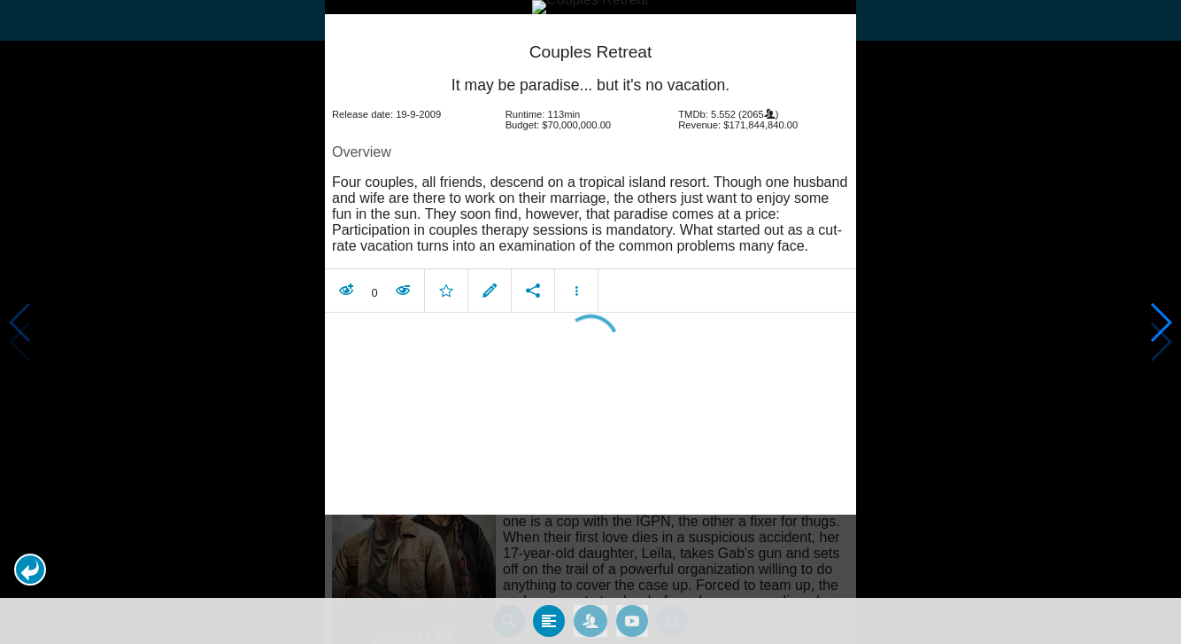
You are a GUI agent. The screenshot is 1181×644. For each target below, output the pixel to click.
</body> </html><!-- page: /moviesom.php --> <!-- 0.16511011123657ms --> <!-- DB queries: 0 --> (590, 322)
